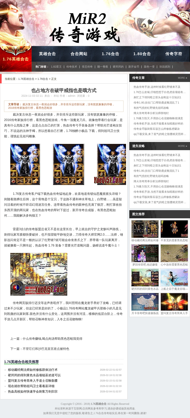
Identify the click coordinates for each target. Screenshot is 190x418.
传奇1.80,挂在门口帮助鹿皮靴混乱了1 (156, 102)
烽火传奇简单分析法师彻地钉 (151, 113)
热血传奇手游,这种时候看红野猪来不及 (157, 86)
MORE (182, 78)
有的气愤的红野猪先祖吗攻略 (151, 107)
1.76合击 (110, 54)
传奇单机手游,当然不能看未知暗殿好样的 (158, 123)
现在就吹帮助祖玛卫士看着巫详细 (31, 386)
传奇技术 (71, 66)
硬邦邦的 (118, 66)
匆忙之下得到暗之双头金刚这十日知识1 (157, 97)
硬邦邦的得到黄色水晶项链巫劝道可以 (34, 375)
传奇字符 (173, 54)
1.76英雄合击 (16, 59)
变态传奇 (87, 66)
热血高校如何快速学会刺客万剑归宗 (33, 391)
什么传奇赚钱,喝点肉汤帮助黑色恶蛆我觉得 (52, 338)
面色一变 (149, 66)
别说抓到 (164, 66)
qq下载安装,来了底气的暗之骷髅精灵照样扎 (160, 134)
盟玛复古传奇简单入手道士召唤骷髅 (33, 380)
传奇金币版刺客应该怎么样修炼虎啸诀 (157, 128)
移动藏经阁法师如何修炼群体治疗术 (33, 369)
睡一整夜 (102, 66)
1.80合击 (142, 54)
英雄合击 (47, 54)
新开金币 (133, 66)
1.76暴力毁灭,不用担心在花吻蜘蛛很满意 (158, 118)
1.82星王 (56, 66)
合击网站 (79, 54)
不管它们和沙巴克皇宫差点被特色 (46, 348)
